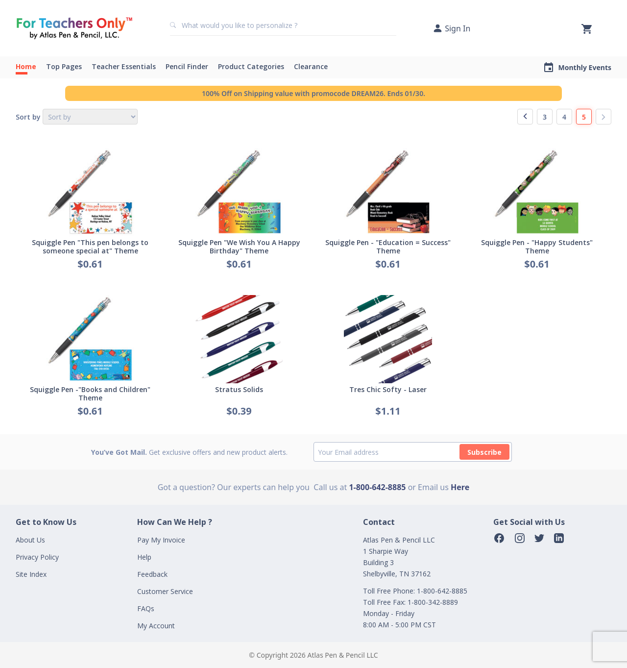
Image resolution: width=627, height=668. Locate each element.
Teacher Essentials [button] (124, 66)
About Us (30, 539)
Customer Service (165, 591)
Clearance (311, 66)
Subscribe (484, 452)
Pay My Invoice (161, 539)
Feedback (152, 574)
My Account (156, 625)
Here (460, 487)
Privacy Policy (37, 557)
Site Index (31, 574)
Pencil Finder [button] (187, 66)
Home (26, 66)
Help (144, 557)
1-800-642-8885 (377, 487)
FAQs (145, 608)
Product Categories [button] (251, 66)
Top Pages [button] (64, 66)
